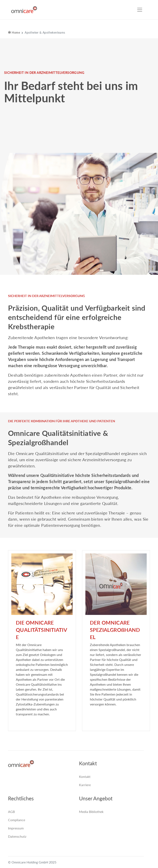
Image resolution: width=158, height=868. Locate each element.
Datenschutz (17, 836)
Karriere (85, 785)
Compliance (16, 820)
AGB (11, 812)
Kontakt (85, 776)
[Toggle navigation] (139, 10)
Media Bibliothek (91, 812)
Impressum (16, 828)
